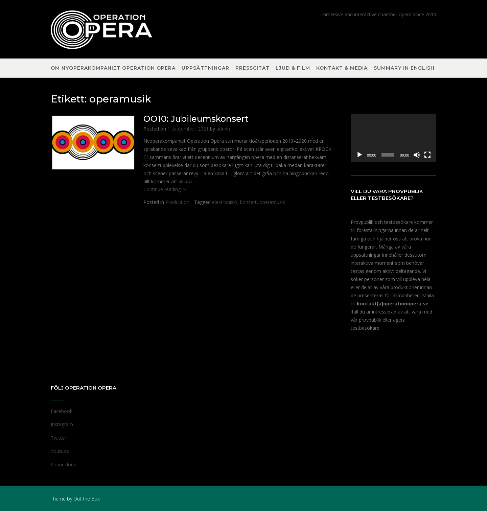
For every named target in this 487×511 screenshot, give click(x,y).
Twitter (58, 438)
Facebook (61, 411)
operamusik (272, 202)
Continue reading (165, 189)
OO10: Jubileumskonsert (196, 119)
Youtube (60, 451)
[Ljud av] (416, 155)
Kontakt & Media (342, 68)
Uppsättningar (205, 68)
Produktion (177, 202)
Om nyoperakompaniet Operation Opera (113, 68)
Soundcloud (63, 464)
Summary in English (404, 68)
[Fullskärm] (427, 155)
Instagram (62, 424)
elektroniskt (224, 202)
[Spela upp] (359, 155)
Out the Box (86, 498)
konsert (248, 202)
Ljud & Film (293, 68)
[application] (393, 138)
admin (223, 128)
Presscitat (252, 68)
